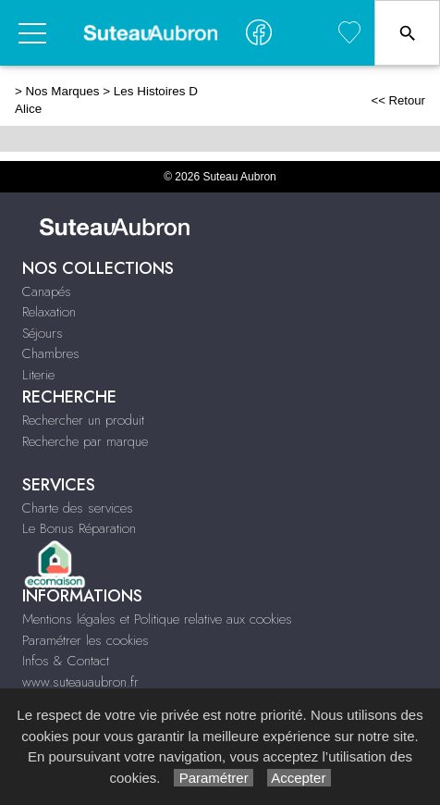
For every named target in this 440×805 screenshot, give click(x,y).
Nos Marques (63, 91)
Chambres (50, 353)
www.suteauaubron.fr (80, 682)
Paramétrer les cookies (85, 640)
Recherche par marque (85, 441)
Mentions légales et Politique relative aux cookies (157, 619)
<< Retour (398, 100)
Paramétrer (213, 778)
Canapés (46, 291)
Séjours (42, 333)
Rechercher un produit (83, 420)
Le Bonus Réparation (79, 528)
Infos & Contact (65, 660)
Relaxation (49, 312)
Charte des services (77, 508)
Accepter (299, 778)
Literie (38, 375)
